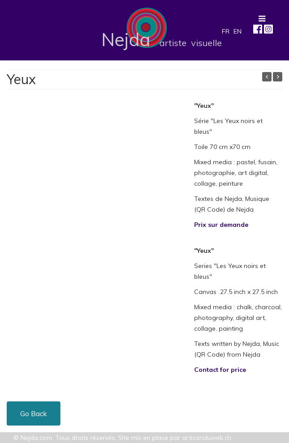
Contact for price (220, 370)
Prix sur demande (221, 225)
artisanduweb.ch (206, 438)
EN (238, 31)
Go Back (33, 413)
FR (226, 31)
